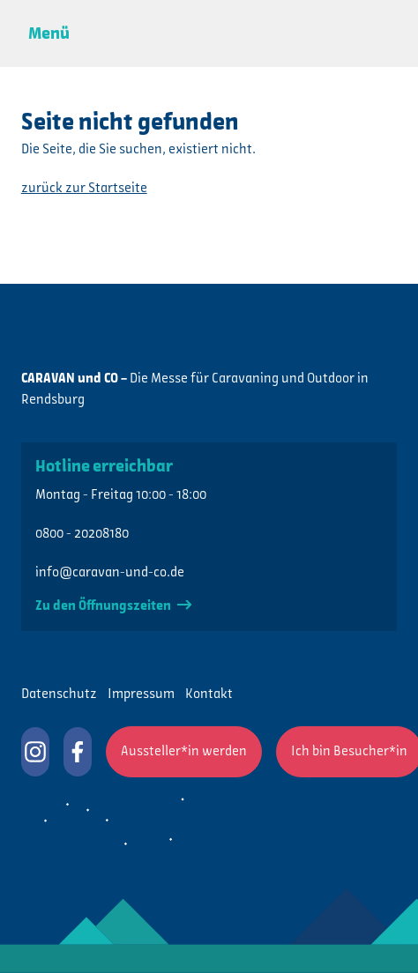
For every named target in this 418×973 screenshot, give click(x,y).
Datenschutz (59, 694)
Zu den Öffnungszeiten (113, 606)
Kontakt (209, 694)
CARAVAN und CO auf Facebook (77, 751)
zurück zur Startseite (84, 189)
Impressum (141, 694)
